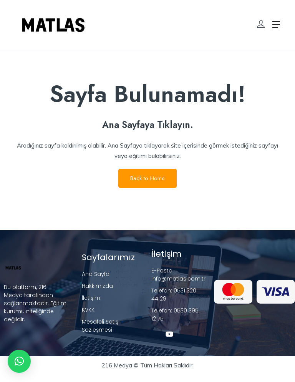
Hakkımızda (97, 286)
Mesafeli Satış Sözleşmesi (100, 326)
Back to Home (147, 178)
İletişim (91, 298)
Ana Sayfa (95, 274)
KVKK (88, 310)
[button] (19, 361)
